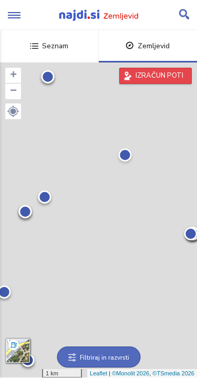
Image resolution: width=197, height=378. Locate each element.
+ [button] (13, 75)
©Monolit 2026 (130, 373)
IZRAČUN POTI (159, 75)
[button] (13, 111)
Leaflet (98, 373)
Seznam (49, 46)
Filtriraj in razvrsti (98, 357)
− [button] (13, 91)
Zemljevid (148, 46)
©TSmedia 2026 (173, 373)
